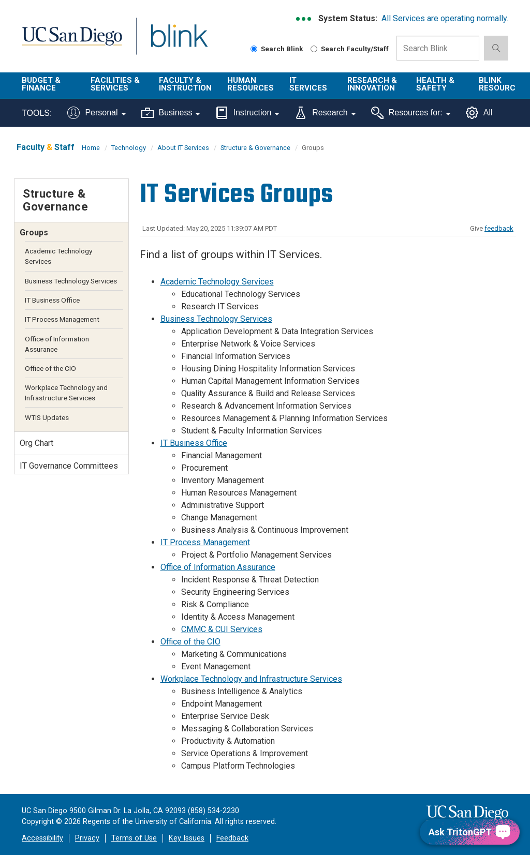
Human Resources (250, 84)
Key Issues (186, 838)
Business (170, 113)
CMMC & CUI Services (221, 629)
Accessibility (42, 838)
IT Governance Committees (69, 466)
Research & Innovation (372, 84)
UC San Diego (68, 42)
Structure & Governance (255, 148)
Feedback (232, 838)
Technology (128, 148)
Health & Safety (435, 84)
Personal (96, 113)
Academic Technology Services (217, 282)
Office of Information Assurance (217, 567)
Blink (169, 42)
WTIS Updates (47, 417)
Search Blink (277, 48)
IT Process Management (205, 542)
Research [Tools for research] (325, 113)
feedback (498, 228)
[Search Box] (437, 48)
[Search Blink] (254, 49)
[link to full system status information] (304, 18)
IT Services (308, 84)
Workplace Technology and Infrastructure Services (251, 679)
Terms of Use (134, 838)
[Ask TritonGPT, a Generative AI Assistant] (470, 832)
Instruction (247, 113)
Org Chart (36, 443)
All (479, 113)
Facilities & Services (115, 84)
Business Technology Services (216, 319)
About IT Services (183, 148)
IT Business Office (193, 443)
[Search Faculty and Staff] (314, 49)
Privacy (87, 838)
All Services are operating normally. (444, 18)
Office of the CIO (190, 642)
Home (91, 148)
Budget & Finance (41, 84)
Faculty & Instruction (185, 84)
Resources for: (410, 113)
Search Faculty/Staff (350, 48)
